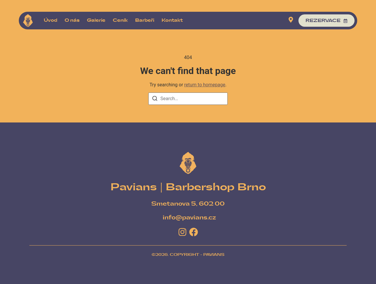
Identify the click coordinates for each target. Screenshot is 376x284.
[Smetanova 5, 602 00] (188, 204)
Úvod (50, 20)
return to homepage (204, 85)
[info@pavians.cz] (189, 218)
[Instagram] (182, 232)
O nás (72, 20)
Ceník (120, 20)
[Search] (154, 99)
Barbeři (144, 20)
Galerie (96, 20)
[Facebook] (193, 232)
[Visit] (291, 21)
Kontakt (172, 20)
